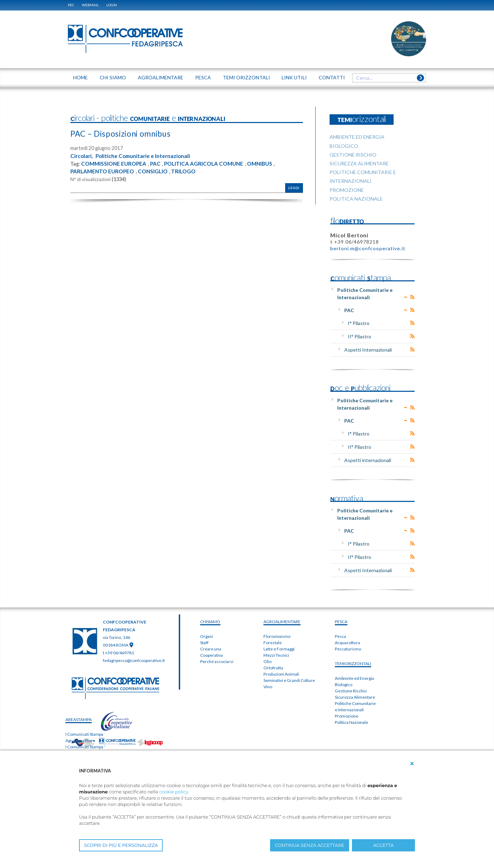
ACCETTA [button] (383, 845)
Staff (204, 642)
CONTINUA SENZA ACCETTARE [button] (309, 845)
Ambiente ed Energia (354, 678)
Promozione (346, 716)
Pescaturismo (348, 648)
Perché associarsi (216, 661)
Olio (267, 661)
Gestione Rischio (351, 690)
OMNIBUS (266, 163)
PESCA (341, 621)
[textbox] (386, 77)
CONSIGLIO (156, 171)
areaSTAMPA (78, 719)
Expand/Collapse (406, 297)
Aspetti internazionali (367, 460)
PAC (158, 163)
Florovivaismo (276, 636)
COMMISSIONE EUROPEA (115, 163)
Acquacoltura (347, 642)
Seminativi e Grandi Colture (289, 680)
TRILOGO (189, 171)
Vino (267, 686)
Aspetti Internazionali (368, 350)
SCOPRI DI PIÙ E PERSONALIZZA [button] (121, 845)
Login (111, 5)
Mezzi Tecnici (276, 655)
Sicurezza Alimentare (355, 697)
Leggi (293, 187)
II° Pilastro (359, 336)
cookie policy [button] (173, 791)
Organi (206, 636)
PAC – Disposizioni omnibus (124, 133)
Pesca (340, 636)
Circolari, (82, 156)
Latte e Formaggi (279, 648)
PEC (71, 5)
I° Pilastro (358, 323)
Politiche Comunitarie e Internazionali (145, 156)
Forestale (272, 642)
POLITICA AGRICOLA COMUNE (209, 163)
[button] (412, 763)
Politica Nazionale (351, 722)
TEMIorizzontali (353, 663)
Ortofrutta (273, 667)
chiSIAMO (210, 621)
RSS (412, 297)
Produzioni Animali (281, 674)
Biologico (343, 684)
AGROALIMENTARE (282, 621)
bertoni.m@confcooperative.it (367, 248)
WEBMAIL (90, 5)
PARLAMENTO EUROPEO (103, 171)
